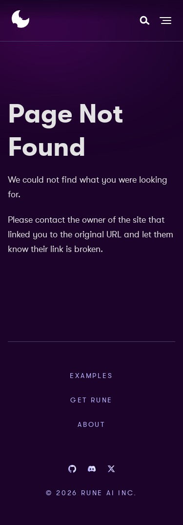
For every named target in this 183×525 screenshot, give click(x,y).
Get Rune (91, 400)
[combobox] (144, 20)
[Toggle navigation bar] (165, 20)
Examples (91, 375)
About (91, 424)
